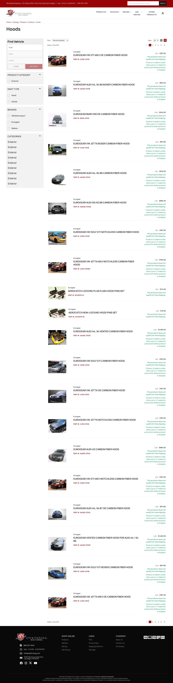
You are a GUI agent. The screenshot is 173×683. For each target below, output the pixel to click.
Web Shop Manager (107, 676)
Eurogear (15, 122)
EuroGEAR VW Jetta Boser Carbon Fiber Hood (95, 143)
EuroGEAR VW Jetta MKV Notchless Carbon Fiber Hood (101, 261)
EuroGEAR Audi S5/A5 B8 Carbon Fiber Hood (93, 202)
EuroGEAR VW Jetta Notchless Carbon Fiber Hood (98, 419)
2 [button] (152, 621)
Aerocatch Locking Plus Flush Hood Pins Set (95, 291)
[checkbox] (9, 116)
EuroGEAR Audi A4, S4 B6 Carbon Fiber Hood (94, 173)
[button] (25, 136)
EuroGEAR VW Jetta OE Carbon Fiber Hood (93, 389)
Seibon (14, 128)
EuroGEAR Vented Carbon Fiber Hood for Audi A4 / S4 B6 (101, 537)
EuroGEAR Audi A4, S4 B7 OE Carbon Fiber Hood (95, 507)
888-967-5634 (29, 645)
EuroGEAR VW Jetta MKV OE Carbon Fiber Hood (96, 596)
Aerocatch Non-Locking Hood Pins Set (91, 312)
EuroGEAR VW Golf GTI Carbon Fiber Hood (93, 360)
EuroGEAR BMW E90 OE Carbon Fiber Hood (92, 114)
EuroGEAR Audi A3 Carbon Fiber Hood (90, 448)
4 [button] (158, 621)
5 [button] (161, 621)
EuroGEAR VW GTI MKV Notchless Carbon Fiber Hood (99, 478)
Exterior (12, 141)
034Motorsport (18, 115)
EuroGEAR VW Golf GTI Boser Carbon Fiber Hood (97, 566)
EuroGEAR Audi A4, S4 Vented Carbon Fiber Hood (97, 330)
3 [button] (155, 621)
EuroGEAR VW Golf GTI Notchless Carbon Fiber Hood (100, 232)
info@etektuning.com (32, 653)
